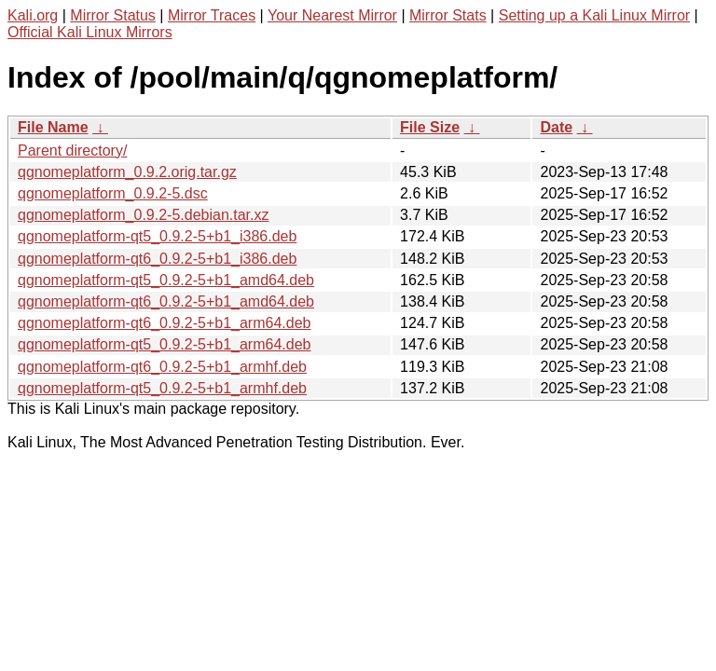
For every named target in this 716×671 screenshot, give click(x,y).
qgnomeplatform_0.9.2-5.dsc (113, 193)
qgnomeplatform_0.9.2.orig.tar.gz (127, 172)
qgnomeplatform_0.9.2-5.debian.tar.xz (143, 215)
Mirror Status (113, 15)
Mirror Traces (211, 15)
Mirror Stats (448, 15)
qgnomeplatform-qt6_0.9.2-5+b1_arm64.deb (164, 323)
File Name (53, 127)
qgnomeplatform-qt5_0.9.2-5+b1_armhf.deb (162, 388)
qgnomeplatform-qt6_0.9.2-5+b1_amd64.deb (166, 301)
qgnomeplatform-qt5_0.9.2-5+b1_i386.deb (157, 236)
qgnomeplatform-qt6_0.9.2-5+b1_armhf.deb (162, 367)
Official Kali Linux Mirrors (89, 32)
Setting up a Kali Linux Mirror (594, 15)
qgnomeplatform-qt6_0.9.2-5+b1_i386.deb (157, 259)
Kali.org (32, 15)
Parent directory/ (72, 150)
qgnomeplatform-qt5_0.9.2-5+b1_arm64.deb (164, 344)
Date (556, 127)
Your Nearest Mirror (332, 15)
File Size (430, 127)
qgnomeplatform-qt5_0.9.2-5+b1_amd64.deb (166, 280)
